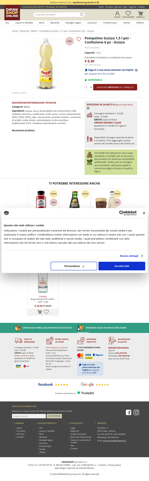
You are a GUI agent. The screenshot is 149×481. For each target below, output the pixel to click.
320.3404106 (61, 7)
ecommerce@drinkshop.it (114, 436)
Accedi (117, 17)
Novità (126, 22)
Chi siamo (109, 7)
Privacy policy (114, 461)
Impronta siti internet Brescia (80, 464)
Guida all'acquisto (78, 430)
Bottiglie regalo (73, 22)
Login (125, 7)
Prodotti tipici (110, 22)
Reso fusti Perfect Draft (81, 433)
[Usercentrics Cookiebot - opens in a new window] (121, 213)
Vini (7, 22)
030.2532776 (38, 7)
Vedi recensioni (92, 47)
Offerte (140, 22)
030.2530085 (119, 430)
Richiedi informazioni (118, 343)
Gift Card (118, 7)
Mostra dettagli (129, 255)
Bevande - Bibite (28, 30)
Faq (72, 441)
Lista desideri (128, 17)
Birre (41, 22)
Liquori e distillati (24, 22)
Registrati (132, 7)
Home (101, 7)
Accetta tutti (121, 266)
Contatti (141, 7)
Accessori (92, 22)
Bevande (55, 22)
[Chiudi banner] (144, 213)
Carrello (140, 17)
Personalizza (74, 266)
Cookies (102, 461)
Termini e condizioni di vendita (80, 437)
